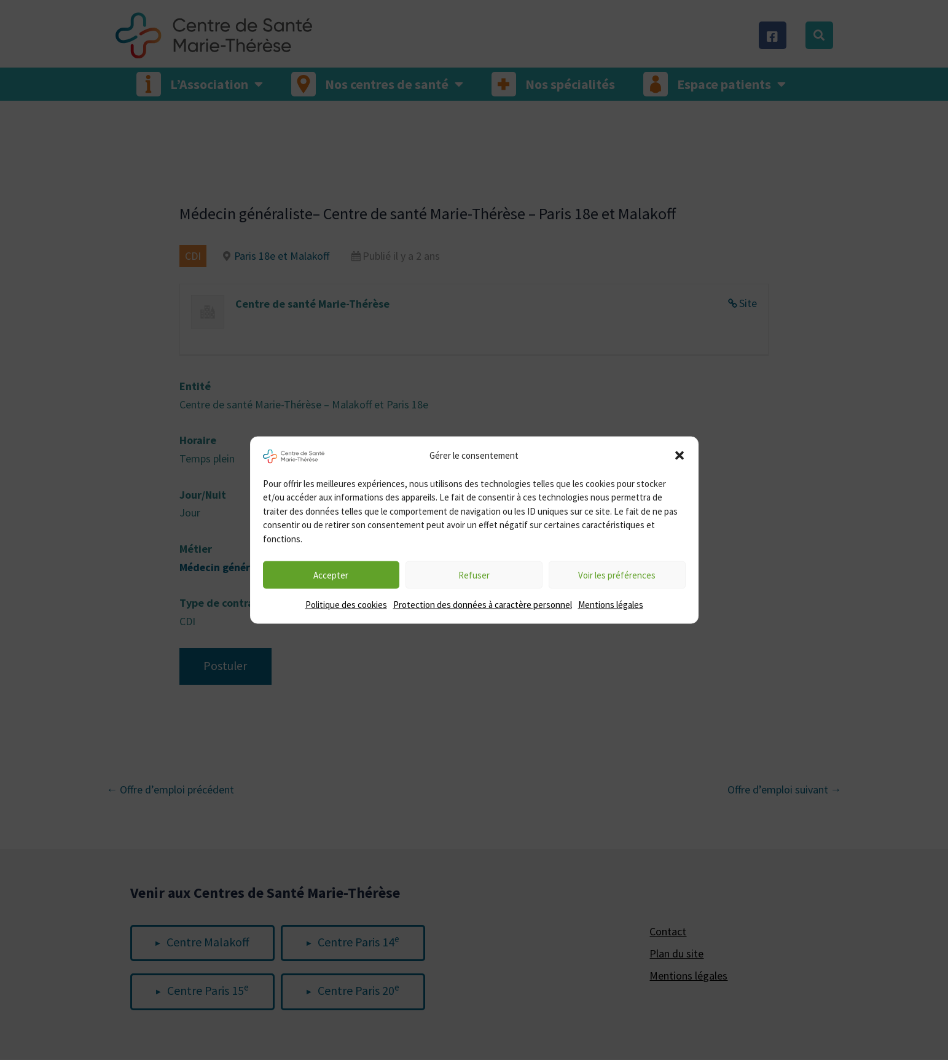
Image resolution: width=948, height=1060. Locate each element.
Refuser (474, 574)
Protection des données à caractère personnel (482, 604)
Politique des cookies (346, 604)
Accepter (330, 574)
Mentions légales (610, 604)
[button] (679, 455)
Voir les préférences (617, 574)
